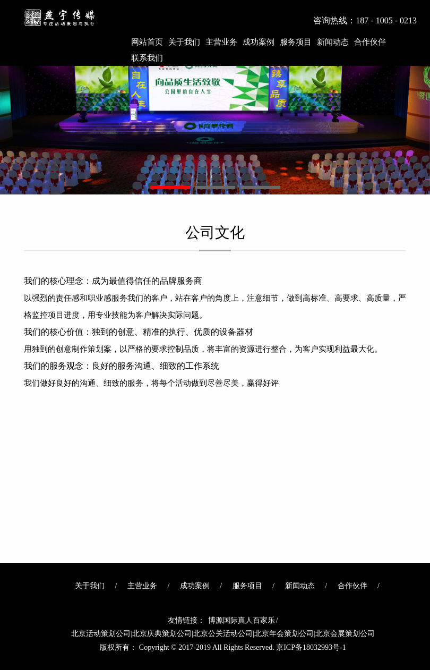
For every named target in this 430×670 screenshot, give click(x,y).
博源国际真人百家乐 (241, 620)
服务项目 (296, 42)
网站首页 (147, 42)
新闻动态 (333, 42)
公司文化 (215, 237)
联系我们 (147, 58)
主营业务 (221, 42)
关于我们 (184, 42)
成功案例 (258, 42)
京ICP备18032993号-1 (311, 647)
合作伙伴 (370, 42)
